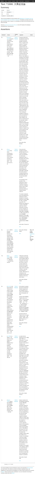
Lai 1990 (8, 336)
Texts (6, 1)
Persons (9, 1)
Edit (20, 146)
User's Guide (22, 1)
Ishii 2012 (9, 286)
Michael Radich (30, 467)
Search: (27, 32)
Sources (13, 1)
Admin (33, 1)
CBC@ (2, 1)
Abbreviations (27, 1)
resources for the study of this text (11, 24)
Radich (3, 471)
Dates (17, 1)
